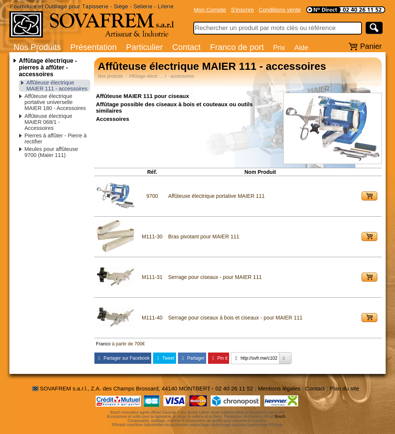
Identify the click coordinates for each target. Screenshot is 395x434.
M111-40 (152, 318)
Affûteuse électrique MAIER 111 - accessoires (56, 86)
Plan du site (344, 388)
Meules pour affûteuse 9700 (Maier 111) (51, 152)
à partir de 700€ (128, 344)
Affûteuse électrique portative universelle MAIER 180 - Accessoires (55, 102)
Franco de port (237, 47)
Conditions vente (280, 9)
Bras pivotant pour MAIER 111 (203, 237)
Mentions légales (279, 388)
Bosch (280, 416)
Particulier (144, 47)
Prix (279, 47)
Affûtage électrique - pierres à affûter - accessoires (48, 67)
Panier (371, 46)
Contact (186, 47)
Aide (301, 47)
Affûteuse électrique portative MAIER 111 (216, 196)
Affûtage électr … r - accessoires (161, 76)
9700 (152, 196)
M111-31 (152, 277)
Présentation (93, 47)
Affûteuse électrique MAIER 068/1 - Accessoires (48, 122)
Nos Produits (37, 47)
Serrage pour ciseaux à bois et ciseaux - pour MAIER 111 (235, 318)
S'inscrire (242, 9)
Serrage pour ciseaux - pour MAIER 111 (215, 277)
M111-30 (152, 237)
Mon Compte (210, 9)
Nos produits (110, 76)
